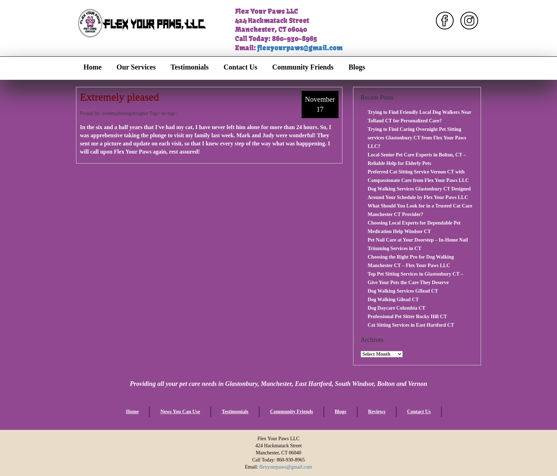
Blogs (356, 67)
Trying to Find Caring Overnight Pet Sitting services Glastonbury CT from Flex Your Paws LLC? (417, 138)
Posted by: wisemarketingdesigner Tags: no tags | (129, 113)
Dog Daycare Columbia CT (397, 308)
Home (92, 67)
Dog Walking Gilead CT (393, 299)
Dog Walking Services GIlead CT (403, 291)
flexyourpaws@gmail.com (299, 48)
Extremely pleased (119, 97)
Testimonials (190, 67)
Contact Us (240, 67)
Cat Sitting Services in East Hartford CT (411, 325)
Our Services (136, 67)
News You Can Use (180, 411)
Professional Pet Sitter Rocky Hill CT (407, 316)
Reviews (376, 411)
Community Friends (303, 67)
